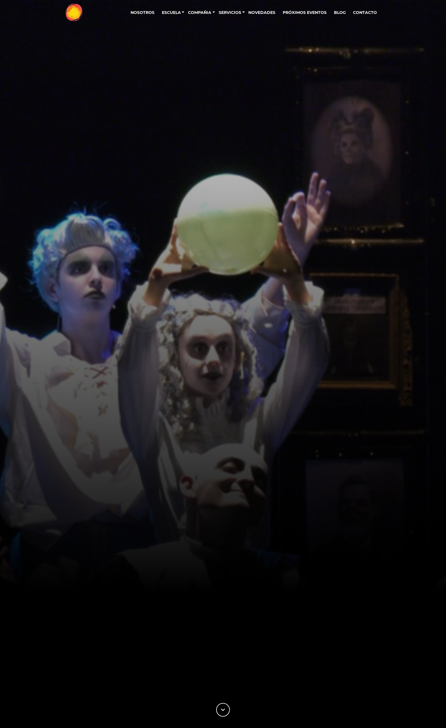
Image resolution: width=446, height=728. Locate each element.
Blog (340, 12)
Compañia (199, 12)
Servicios (230, 12)
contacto (365, 12)
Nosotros (142, 12)
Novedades (261, 12)
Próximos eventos (305, 12)
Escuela (171, 12)
